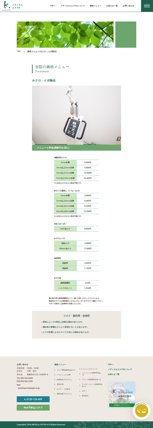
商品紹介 (85, 396)
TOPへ (52, 6)
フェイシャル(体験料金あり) (91, 374)
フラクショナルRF (64, 375)
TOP (19, 51)
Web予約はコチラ (33, 407)
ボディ (84, 391)
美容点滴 (60, 384)
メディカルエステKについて (72, 6)
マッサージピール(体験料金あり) (92, 385)
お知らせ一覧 (112, 6)
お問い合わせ (128, 6)
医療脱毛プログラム (64, 380)
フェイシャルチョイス (89, 369)
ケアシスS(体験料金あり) (91, 379)
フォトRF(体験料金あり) (66, 370)
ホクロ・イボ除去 (63, 389)
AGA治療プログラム (64, 394)
